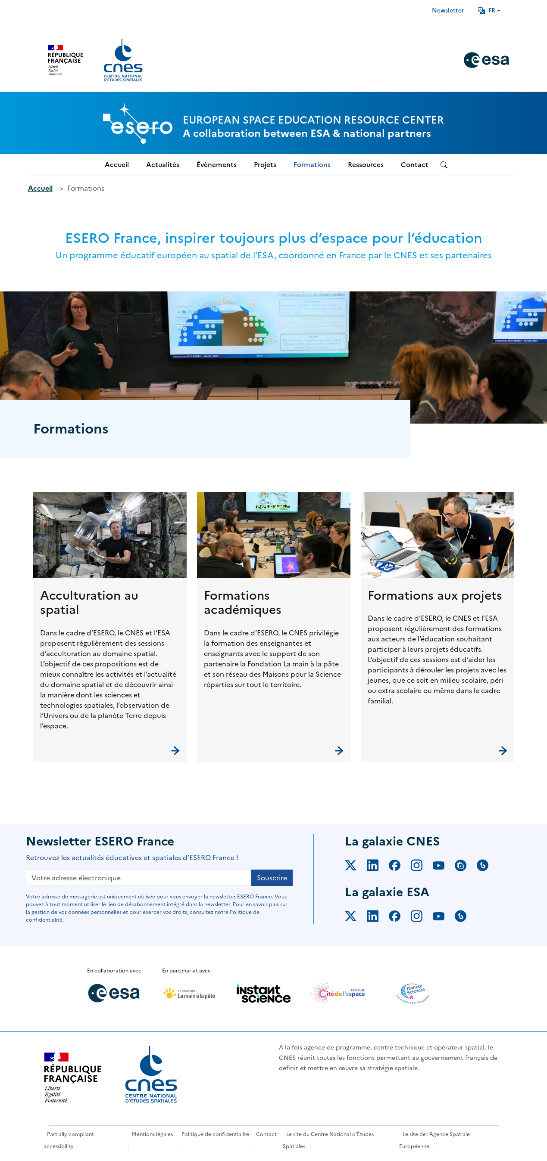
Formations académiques (242, 602)
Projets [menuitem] (265, 165)
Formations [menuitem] (312, 165)
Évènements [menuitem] (217, 165)
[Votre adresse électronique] (139, 878)
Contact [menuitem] (414, 165)
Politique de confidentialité (215, 1134)
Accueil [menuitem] (117, 165)
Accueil (40, 188)
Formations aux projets (435, 595)
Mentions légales (152, 1134)
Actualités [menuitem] (162, 165)
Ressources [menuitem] (366, 165)
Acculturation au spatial (89, 602)
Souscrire (272, 878)
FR (486, 10)
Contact (266, 1134)
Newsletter (448, 10)
